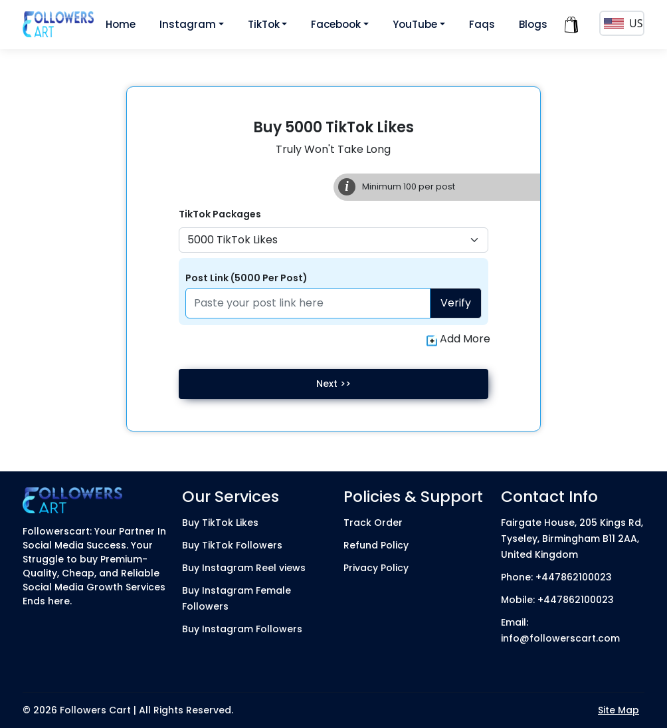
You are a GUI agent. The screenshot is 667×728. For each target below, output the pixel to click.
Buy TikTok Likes (220, 522)
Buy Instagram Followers (242, 629)
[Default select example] (333, 240)
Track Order (373, 522)
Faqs (482, 24)
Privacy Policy (376, 567)
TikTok (264, 24)
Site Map (618, 710)
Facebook (336, 24)
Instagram (187, 24)
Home (121, 24)
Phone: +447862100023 (556, 577)
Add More (458, 339)
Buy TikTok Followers (232, 545)
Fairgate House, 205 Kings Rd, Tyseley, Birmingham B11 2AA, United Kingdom (572, 538)
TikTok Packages (220, 214)
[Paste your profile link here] (307, 303)
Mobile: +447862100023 (557, 599)
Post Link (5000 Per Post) (246, 278)
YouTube (415, 24)
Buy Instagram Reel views (244, 567)
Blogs (533, 24)
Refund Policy (376, 545)
